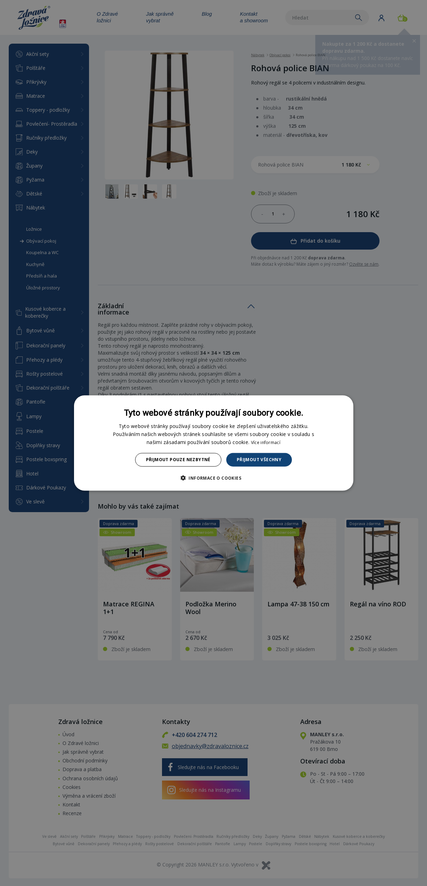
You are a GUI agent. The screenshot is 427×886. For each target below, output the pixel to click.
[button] (213, 477)
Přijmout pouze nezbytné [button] (178, 460)
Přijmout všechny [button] (259, 460)
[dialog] (213, 443)
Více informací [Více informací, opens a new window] (265, 442)
